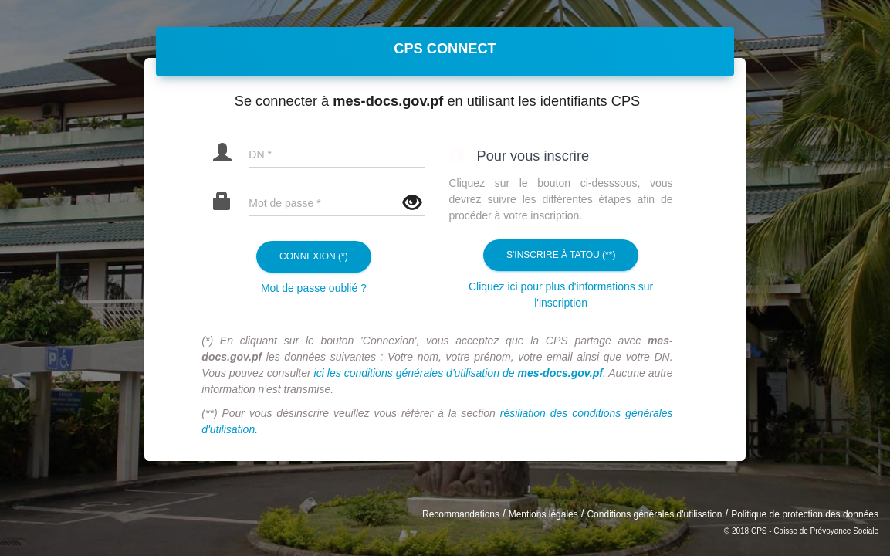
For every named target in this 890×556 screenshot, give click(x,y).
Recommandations (460, 514)
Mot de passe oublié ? (314, 288)
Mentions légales (543, 514)
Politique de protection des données (804, 514)
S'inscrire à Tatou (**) (560, 254)
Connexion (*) (313, 256)
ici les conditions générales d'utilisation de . (460, 373)
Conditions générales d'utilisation (654, 514)
